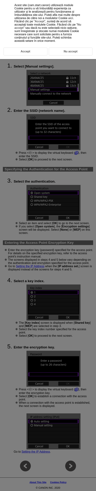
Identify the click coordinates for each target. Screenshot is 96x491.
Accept (39, 21)
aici (70, 18)
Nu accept (70, 51)
